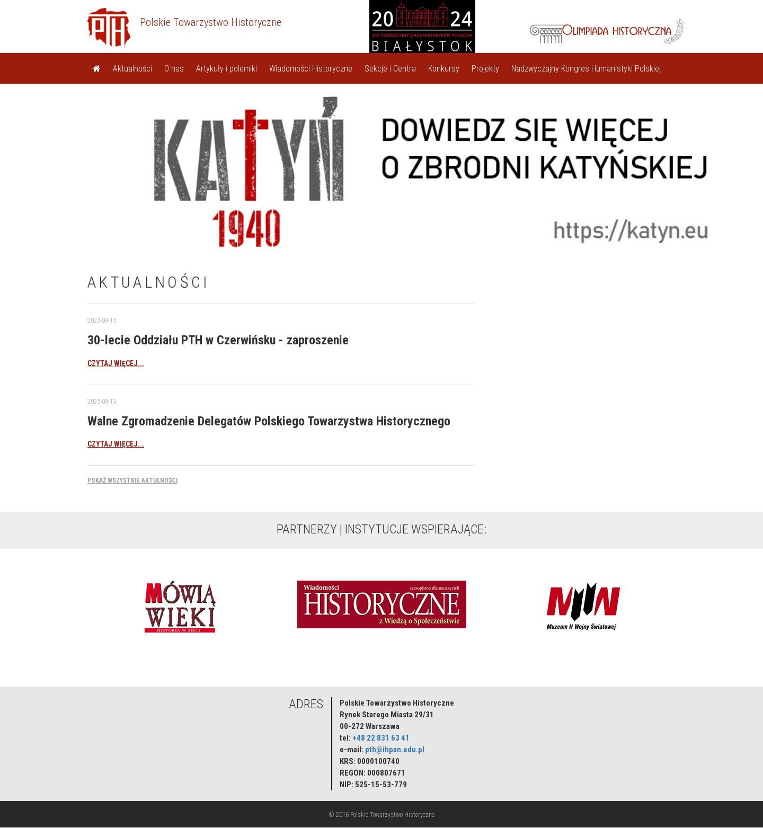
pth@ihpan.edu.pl (394, 749)
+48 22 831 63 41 (381, 738)
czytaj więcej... (115, 363)
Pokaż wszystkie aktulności (132, 480)
